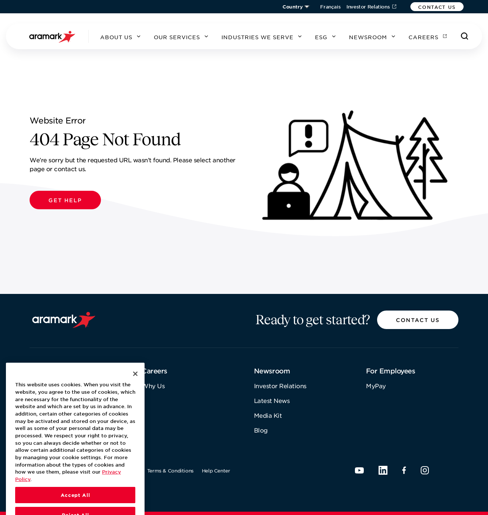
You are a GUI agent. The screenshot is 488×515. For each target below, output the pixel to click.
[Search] (464, 36)
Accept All (75, 505)
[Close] (135, 384)
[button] (437, 6)
